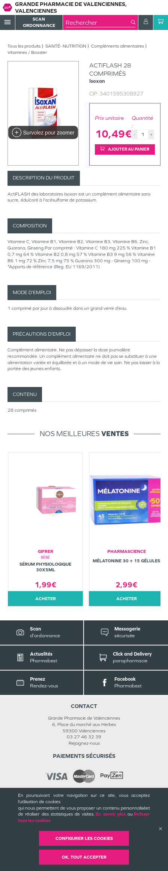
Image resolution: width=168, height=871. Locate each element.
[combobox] (98, 22)
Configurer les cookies (84, 838)
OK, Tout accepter (84, 857)
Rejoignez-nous (84, 743)
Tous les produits (24, 46)
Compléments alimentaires (117, 46)
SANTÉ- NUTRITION (65, 46)
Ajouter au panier (124, 149)
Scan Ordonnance (39, 22)
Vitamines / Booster (27, 52)
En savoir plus (111, 814)
